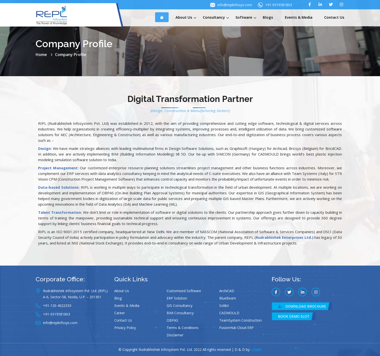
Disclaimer (175, 335)
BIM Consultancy (180, 313)
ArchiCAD (226, 290)
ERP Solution (177, 298)
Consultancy (214, 17)
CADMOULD (229, 313)
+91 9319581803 (275, 4)
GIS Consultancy (179, 305)
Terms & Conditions (183, 327)
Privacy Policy (125, 327)
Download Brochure (302, 306)
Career (119, 313)
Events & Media (298, 17)
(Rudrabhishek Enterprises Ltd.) (283, 237)
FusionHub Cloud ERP (236, 327)
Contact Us (334, 17)
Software (243, 17)
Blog (118, 298)
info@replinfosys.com (231, 4)
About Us (183, 17)
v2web (256, 349)
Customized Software (184, 290)
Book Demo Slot (293, 316)
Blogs (268, 17)
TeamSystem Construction (240, 320)
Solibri (224, 305)
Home (41, 54)
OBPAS (172, 320)
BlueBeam (227, 298)
